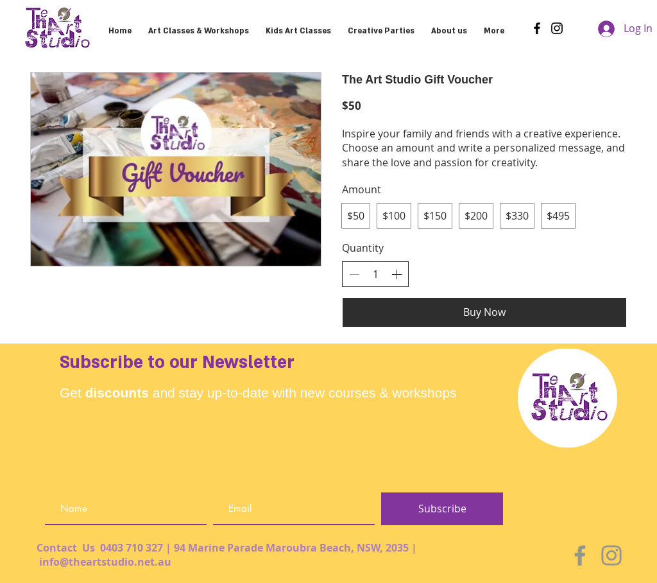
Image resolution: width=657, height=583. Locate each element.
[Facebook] (537, 28)
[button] (381, 25)
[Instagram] (557, 28)
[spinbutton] (375, 274)
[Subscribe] (442, 508)
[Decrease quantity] (354, 274)
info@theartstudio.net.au (105, 562)
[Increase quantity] (396, 274)
